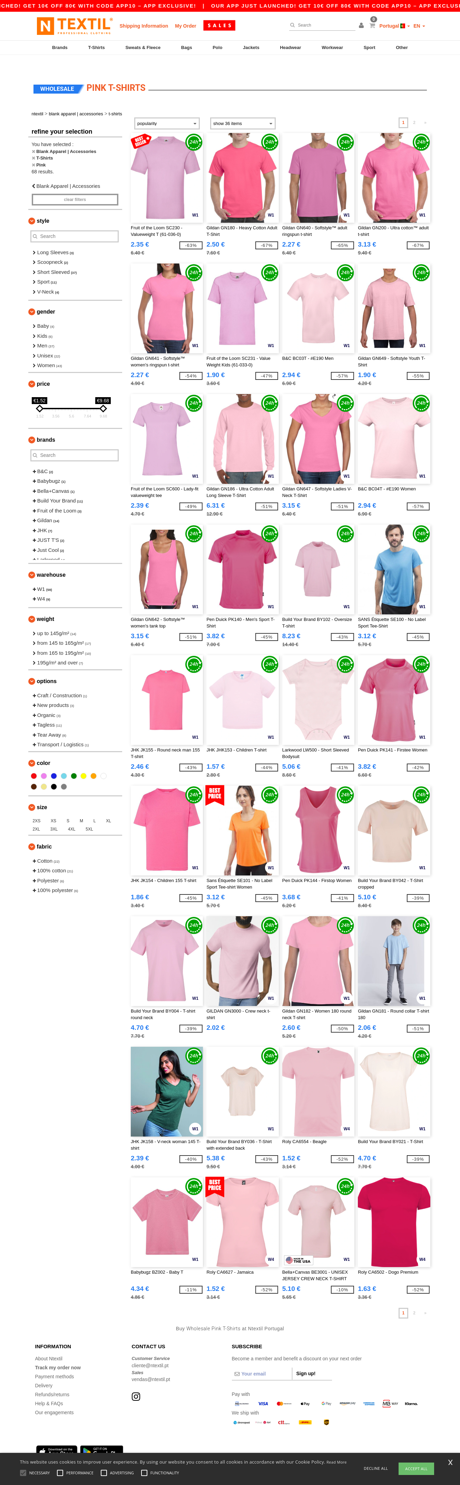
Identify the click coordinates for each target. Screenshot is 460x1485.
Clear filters (75, 185)
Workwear (332, 47)
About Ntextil (48, 1344)
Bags (186, 47)
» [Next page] (425, 108)
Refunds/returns (52, 1380)
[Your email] (262, 1359)
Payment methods (54, 1362)
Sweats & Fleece (142, 47)
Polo (217, 47)
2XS (37, 806)
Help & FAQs (49, 1389)
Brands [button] (46, 425)
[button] (362, 26)
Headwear (290, 47)
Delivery (44, 1371)
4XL (71, 814)
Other (402, 47)
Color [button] (43, 748)
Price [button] (43, 369)
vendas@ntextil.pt (151, 1365)
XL (108, 806)
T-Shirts (96, 47)
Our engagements (54, 1398)
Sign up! (306, 1359)
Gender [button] (46, 297)
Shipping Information (144, 26)
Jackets (251, 47)
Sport (369, 47)
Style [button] (43, 206)
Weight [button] (46, 604)
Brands (60, 47)
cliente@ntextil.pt (150, 1351)
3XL (54, 814)
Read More (336, 1462)
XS (53, 806)
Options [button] (47, 667)
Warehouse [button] (51, 560)
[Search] (320, 25)
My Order (185, 26)
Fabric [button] (44, 832)
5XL (89, 814)
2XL (36, 814)
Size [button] (42, 793)
